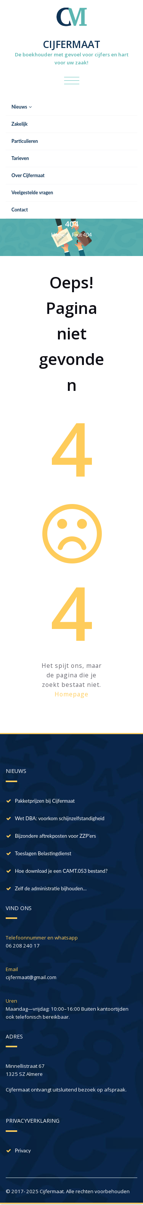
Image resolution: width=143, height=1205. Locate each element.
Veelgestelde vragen (32, 192)
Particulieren (24, 141)
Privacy (23, 1150)
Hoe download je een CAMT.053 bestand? (61, 871)
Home (57, 235)
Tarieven (20, 158)
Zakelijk (19, 124)
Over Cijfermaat (28, 175)
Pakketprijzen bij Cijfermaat (45, 801)
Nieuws (21, 107)
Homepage (71, 694)
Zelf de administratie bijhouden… (51, 888)
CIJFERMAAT (71, 44)
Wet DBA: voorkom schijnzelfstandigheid (59, 818)
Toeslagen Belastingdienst (43, 853)
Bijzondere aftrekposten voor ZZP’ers (55, 836)
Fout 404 (82, 235)
